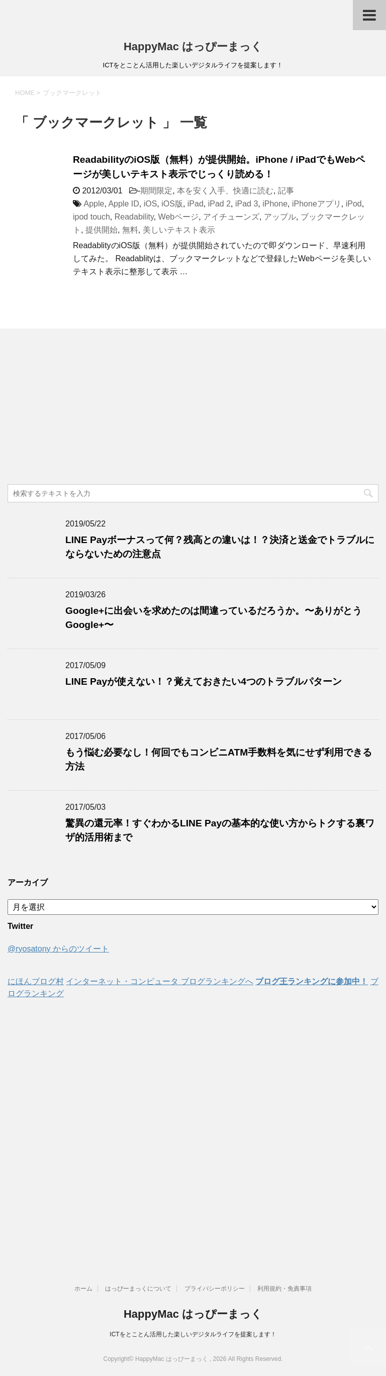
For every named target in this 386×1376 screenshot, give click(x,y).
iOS (150, 203)
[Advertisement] (193, 409)
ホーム (83, 1288)
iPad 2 (219, 203)
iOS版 (172, 203)
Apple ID (123, 203)
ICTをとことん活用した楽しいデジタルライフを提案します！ (193, 1334)
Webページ (178, 217)
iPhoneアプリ (316, 203)
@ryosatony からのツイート (58, 948)
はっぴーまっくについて (138, 1288)
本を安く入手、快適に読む (225, 190)
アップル (280, 217)
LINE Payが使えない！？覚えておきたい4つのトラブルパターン (203, 681)
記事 (286, 190)
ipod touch (91, 217)
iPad (195, 203)
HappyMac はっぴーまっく (193, 46)
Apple (93, 203)
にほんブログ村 (36, 981)
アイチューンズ (231, 217)
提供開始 (101, 230)
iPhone (274, 203)
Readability (134, 217)
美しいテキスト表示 (179, 230)
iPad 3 (246, 203)
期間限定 (156, 190)
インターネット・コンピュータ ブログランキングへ (159, 981)
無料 (130, 230)
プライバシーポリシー (214, 1288)
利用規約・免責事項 (284, 1288)
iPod (354, 203)
